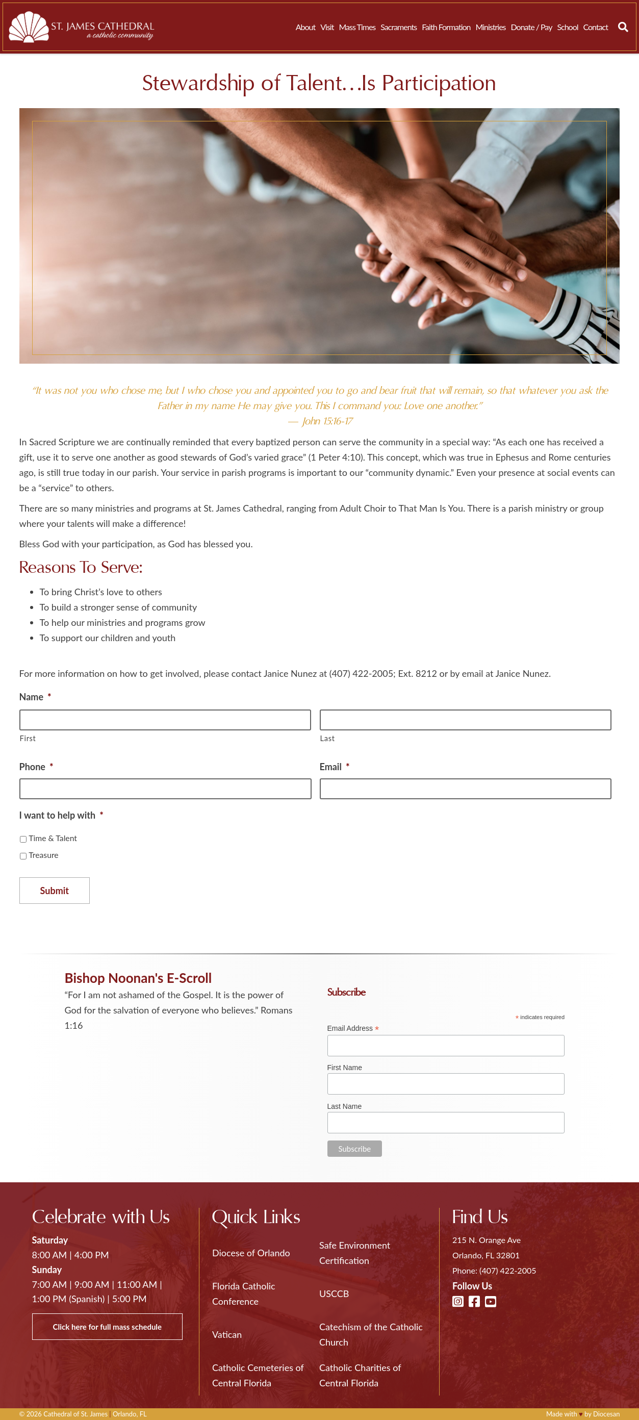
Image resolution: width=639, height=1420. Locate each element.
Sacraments (398, 27)
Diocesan (606, 1414)
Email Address (353, 1028)
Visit (327, 27)
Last (327, 738)
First (28, 738)
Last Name (344, 1106)
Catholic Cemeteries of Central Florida (258, 1375)
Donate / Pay (531, 27)
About (306, 27)
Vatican (227, 1334)
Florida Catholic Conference (243, 1293)
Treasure (43, 854)
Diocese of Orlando (251, 1252)
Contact (595, 27)
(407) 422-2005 (507, 1270)
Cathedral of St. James (75, 1414)
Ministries (490, 27)
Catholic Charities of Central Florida (360, 1375)
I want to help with (61, 815)
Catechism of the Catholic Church (371, 1334)
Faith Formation (446, 27)
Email (335, 766)
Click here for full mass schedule (107, 1326)
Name (35, 696)
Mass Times (357, 27)
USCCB (334, 1293)
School (567, 27)
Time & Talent (53, 838)
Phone (36, 766)
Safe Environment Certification (354, 1252)
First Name (344, 1067)
